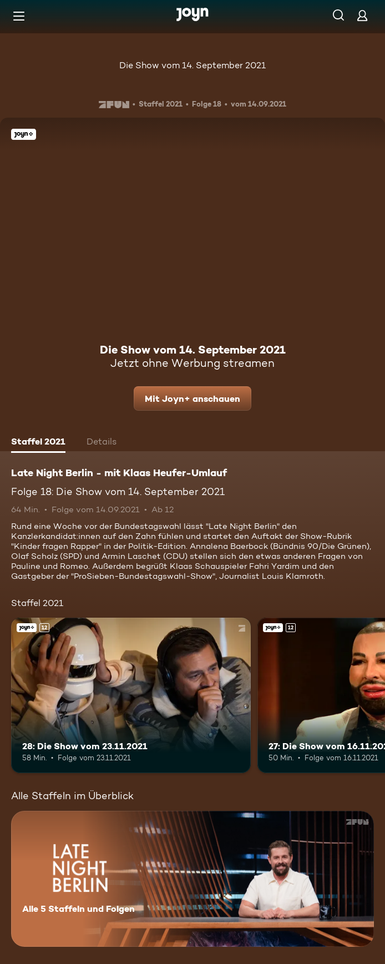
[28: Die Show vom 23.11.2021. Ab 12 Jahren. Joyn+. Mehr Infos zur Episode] (131, 696)
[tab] (38, 443)
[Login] (362, 15)
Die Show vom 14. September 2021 (192, 65)
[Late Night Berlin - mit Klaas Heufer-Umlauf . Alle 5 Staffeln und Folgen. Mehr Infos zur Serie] (192, 879)
